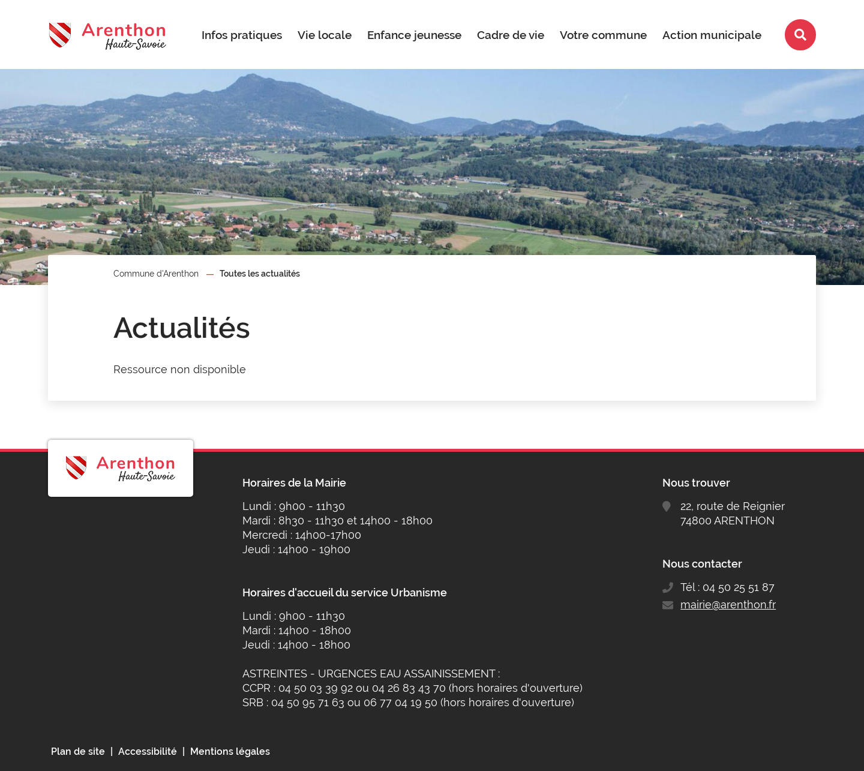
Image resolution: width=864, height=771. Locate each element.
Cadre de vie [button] (510, 34)
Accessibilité (147, 751)
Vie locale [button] (325, 34)
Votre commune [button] (603, 34)
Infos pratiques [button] (242, 34)
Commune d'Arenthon (156, 273)
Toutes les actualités (260, 273)
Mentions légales (230, 751)
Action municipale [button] (711, 34)
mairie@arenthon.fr (728, 604)
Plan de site (78, 751)
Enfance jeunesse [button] (414, 34)
